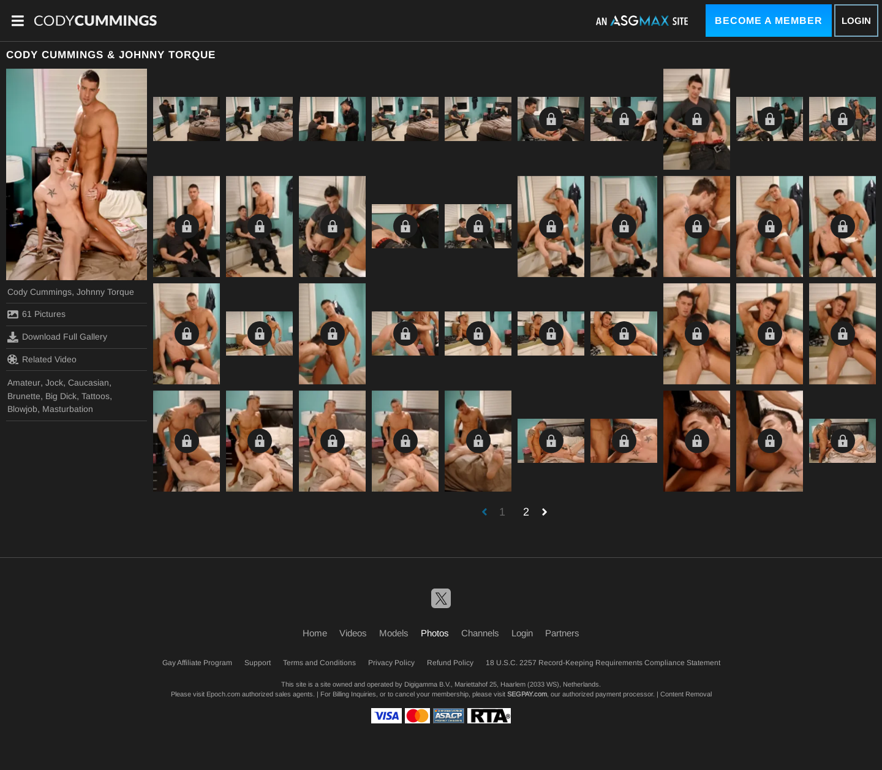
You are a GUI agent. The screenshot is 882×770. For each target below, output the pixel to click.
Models (394, 633)
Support (257, 662)
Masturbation (67, 409)
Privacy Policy (391, 662)
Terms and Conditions (319, 662)
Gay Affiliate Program (197, 662)
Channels (480, 633)
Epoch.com (223, 694)
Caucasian (88, 382)
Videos (353, 633)
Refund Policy (450, 662)
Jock (54, 382)
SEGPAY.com (527, 694)
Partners (562, 633)
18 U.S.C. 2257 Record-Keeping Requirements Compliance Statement (603, 662)
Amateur (23, 382)
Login (856, 20)
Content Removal (686, 694)
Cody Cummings (39, 292)
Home (315, 633)
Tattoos (95, 396)
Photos (435, 633)
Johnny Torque (105, 292)
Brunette (23, 396)
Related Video (42, 359)
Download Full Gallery (57, 337)
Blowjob (22, 409)
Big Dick (61, 396)
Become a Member (769, 20)
